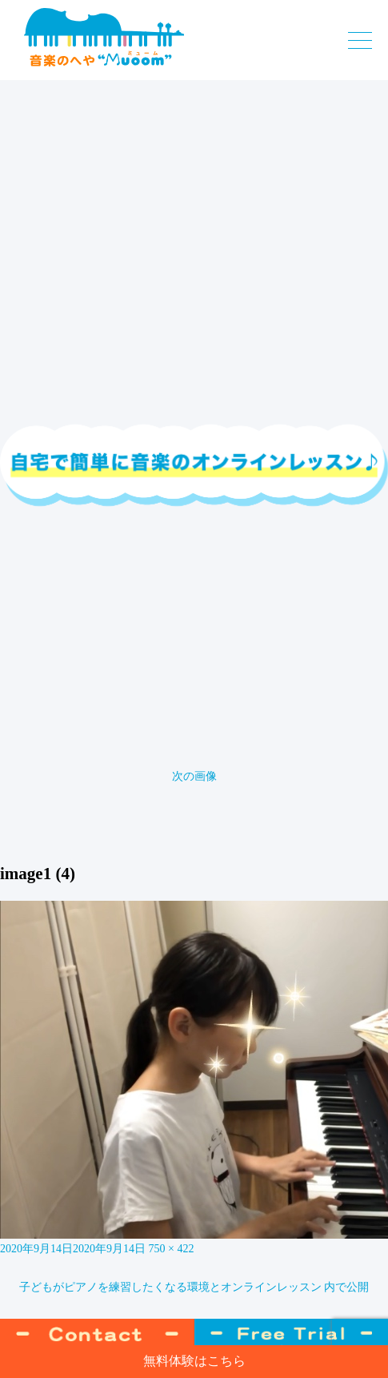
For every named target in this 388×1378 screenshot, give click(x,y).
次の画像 (194, 776)
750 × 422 (171, 1249)
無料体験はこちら (194, 1361)
